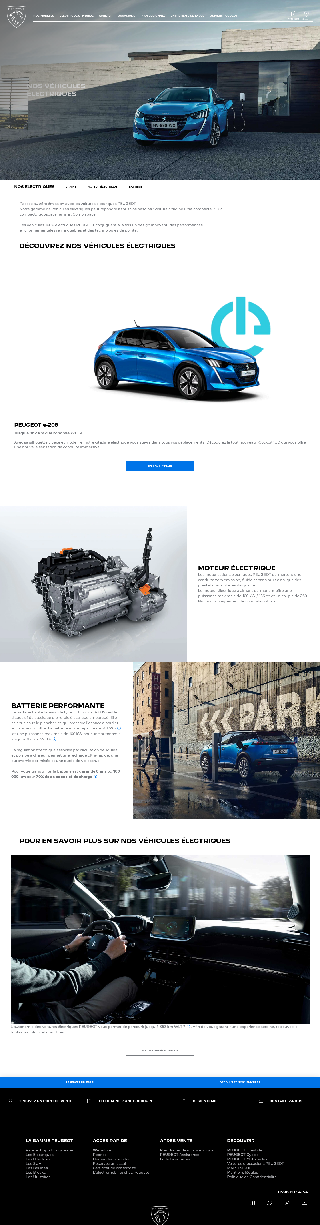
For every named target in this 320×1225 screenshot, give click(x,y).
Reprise (100, 1155)
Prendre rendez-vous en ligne (187, 1150)
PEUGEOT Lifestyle (244, 1150)
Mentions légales (242, 1172)
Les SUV (33, 1163)
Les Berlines (37, 1168)
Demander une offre (111, 1159)
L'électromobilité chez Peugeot (121, 1172)
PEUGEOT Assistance (179, 1155)
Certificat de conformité (114, 1168)
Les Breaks (36, 1172)
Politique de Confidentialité (252, 1177)
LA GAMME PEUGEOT (49, 1140)
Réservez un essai (109, 1163)
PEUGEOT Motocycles (247, 1159)
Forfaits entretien (176, 1159)
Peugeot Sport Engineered (50, 1150)
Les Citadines (38, 1159)
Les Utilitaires (38, 1177)
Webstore (102, 1150)
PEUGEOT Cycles (242, 1155)
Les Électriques (40, 1155)
